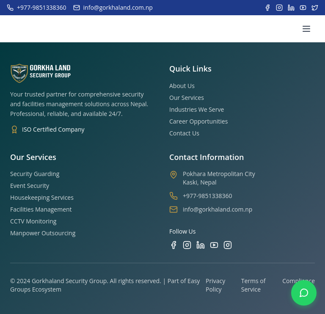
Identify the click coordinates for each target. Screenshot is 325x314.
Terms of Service (253, 285)
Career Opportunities (198, 121)
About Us (182, 86)
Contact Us (184, 133)
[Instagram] (187, 245)
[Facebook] (173, 245)
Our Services (186, 98)
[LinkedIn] (200, 245)
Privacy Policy (215, 285)
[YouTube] (214, 245)
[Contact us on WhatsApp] (304, 293)
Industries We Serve (196, 109)
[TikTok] (227, 245)
